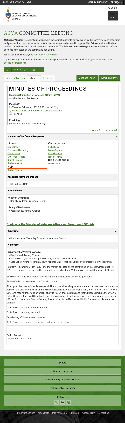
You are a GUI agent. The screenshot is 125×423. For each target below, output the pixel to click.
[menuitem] (97, 2)
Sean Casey (13, 147)
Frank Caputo (55, 150)
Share (112, 8)
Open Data (43, 413)
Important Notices (26, 413)
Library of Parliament (62, 371)
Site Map (74, 413)
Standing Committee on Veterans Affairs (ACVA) (34, 95)
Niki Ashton (16, 184)
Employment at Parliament (62, 388)
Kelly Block (53, 147)
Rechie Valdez (14, 163)
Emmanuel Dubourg (19, 123)
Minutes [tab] (34, 78)
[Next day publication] (40, 69)
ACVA (11, 33)
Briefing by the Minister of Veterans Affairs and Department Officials (50, 224)
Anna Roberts (55, 153)
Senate (62, 362)
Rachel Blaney (14, 170)
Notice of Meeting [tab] (16, 78)
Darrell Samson (15, 160)
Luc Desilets (54, 163)
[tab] (62, 137)
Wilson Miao (13, 153)
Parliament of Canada (17, 2)
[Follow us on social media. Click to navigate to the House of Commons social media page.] (62, 401)
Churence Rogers (16, 156)
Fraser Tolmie (55, 156)
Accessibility (88, 413)
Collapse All (111, 130)
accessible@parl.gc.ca (15, 62)
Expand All (96, 130)
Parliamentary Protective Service (62, 379)
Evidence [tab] (47, 78)
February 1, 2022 (24, 69)
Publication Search (43, 54)
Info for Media (59, 413)
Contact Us (103, 413)
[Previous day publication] (7, 69)
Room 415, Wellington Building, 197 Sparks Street (37, 110)
